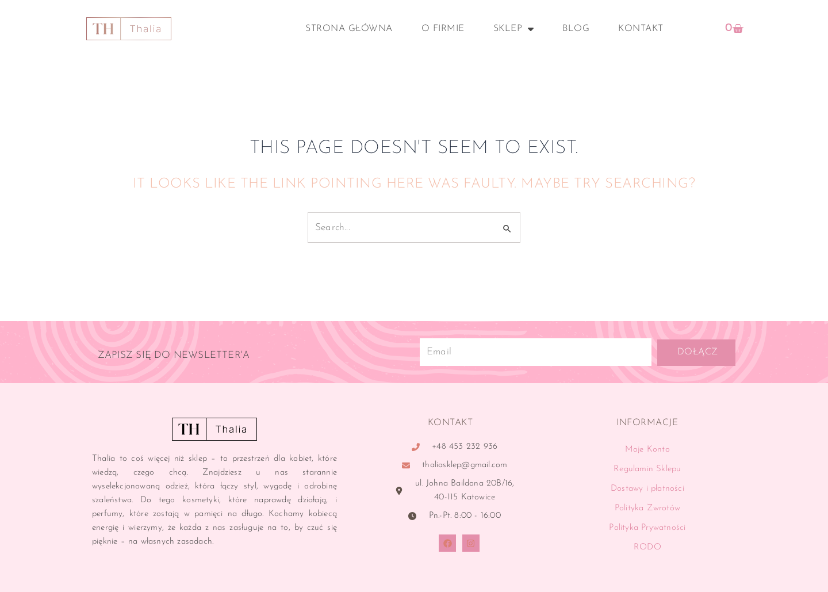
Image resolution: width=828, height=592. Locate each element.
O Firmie (443, 28)
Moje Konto (647, 449)
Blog (575, 28)
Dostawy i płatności (647, 488)
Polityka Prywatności (647, 528)
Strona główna (349, 28)
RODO (647, 547)
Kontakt (641, 28)
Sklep (513, 28)
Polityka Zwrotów (647, 508)
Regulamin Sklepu (647, 469)
